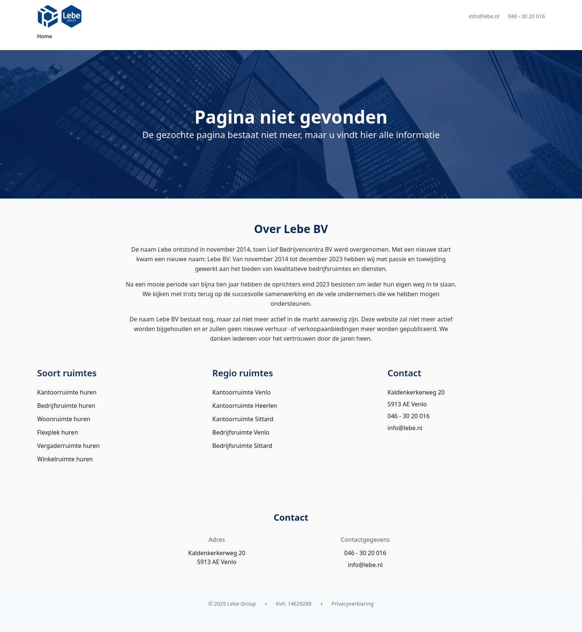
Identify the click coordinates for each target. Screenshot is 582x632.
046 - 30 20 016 (526, 16)
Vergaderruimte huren (68, 446)
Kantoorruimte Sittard (243, 419)
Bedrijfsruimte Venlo (240, 432)
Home (44, 36)
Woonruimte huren (63, 419)
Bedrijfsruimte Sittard (242, 446)
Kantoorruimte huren (67, 392)
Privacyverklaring (352, 603)
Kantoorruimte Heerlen (244, 406)
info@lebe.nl (484, 16)
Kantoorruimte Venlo (241, 392)
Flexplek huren (57, 432)
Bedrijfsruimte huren (66, 406)
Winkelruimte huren (65, 459)
